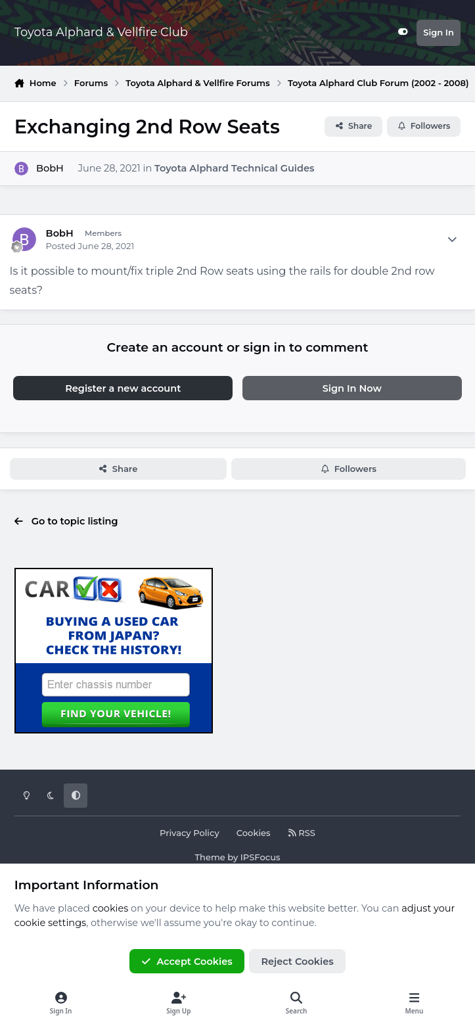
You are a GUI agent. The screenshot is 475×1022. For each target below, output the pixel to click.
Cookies (254, 832)
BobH (50, 168)
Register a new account (123, 388)
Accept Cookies (186, 961)
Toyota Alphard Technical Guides (234, 168)
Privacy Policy (189, 832)
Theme (209, 857)
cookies (111, 908)
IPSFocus (260, 857)
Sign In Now (352, 388)
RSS (301, 832)
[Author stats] (452, 239)
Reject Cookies (297, 961)
